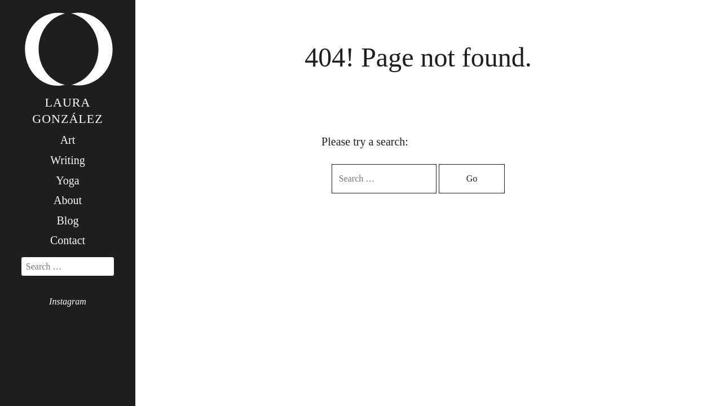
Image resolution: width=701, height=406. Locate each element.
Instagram (67, 301)
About (68, 200)
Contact (67, 240)
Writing (67, 160)
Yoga (67, 180)
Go (472, 178)
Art (68, 140)
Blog (68, 220)
